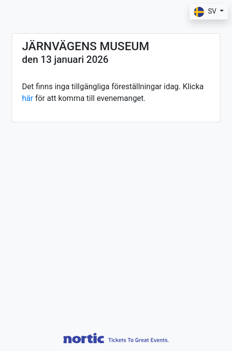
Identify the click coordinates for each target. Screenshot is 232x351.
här (27, 98)
